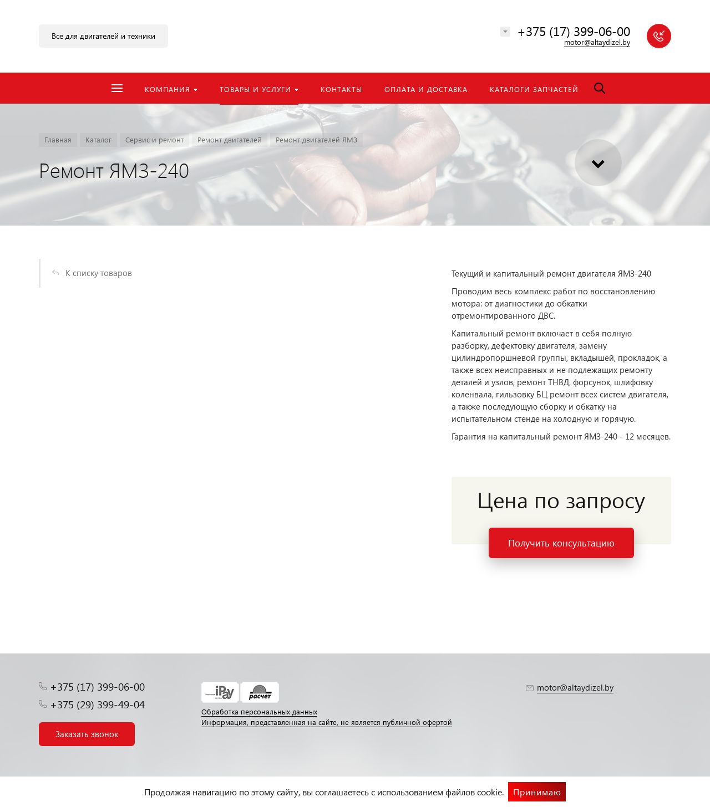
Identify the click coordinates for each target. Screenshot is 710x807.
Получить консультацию (561, 543)
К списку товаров (98, 272)
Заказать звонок (86, 733)
